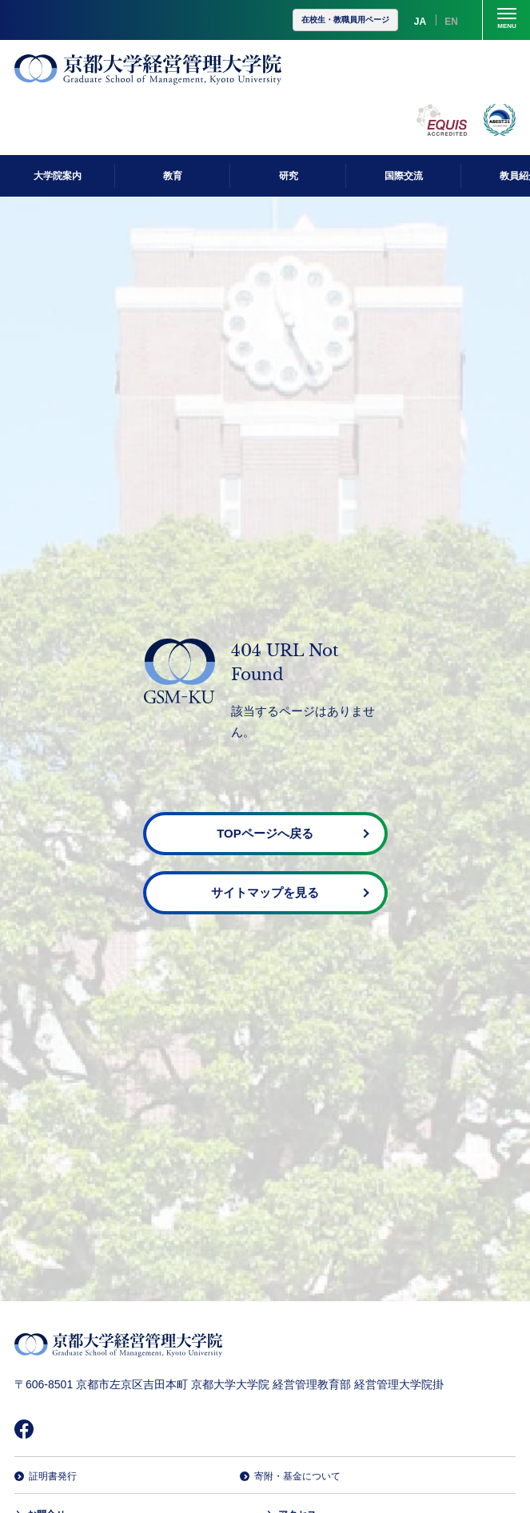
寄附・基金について (297, 1476)
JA (420, 21)
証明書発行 (53, 1476)
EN (451, 21)
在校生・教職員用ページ (345, 19)
